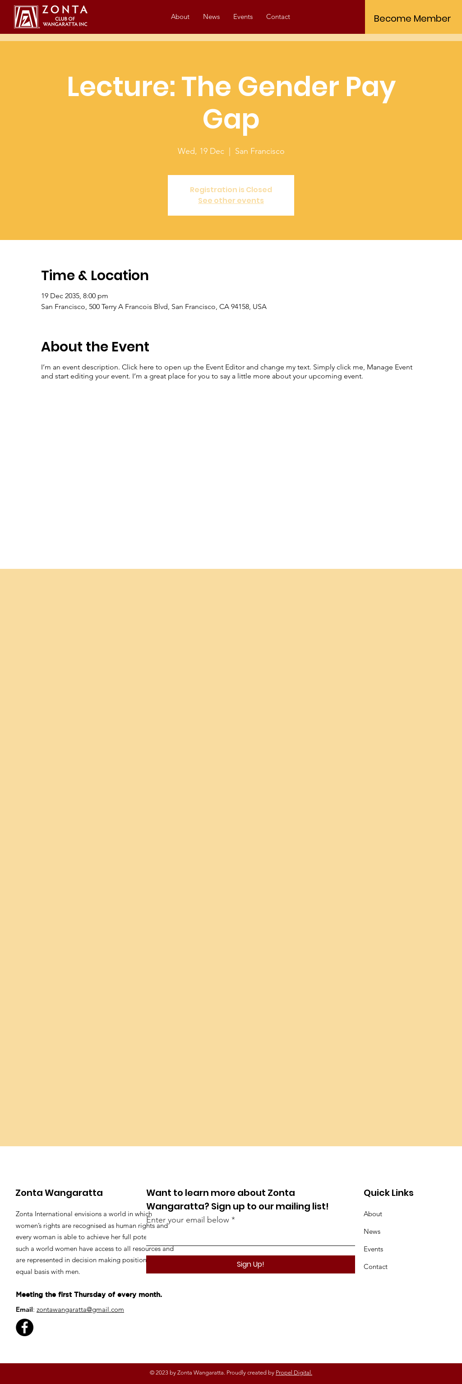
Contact (376, 1266)
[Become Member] (412, 18)
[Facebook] (24, 1327)
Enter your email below (187, 1220)
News (372, 1231)
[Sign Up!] (250, 1264)
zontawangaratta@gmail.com (80, 1309)
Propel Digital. (294, 1372)
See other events (231, 200)
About (373, 1213)
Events (373, 1249)
